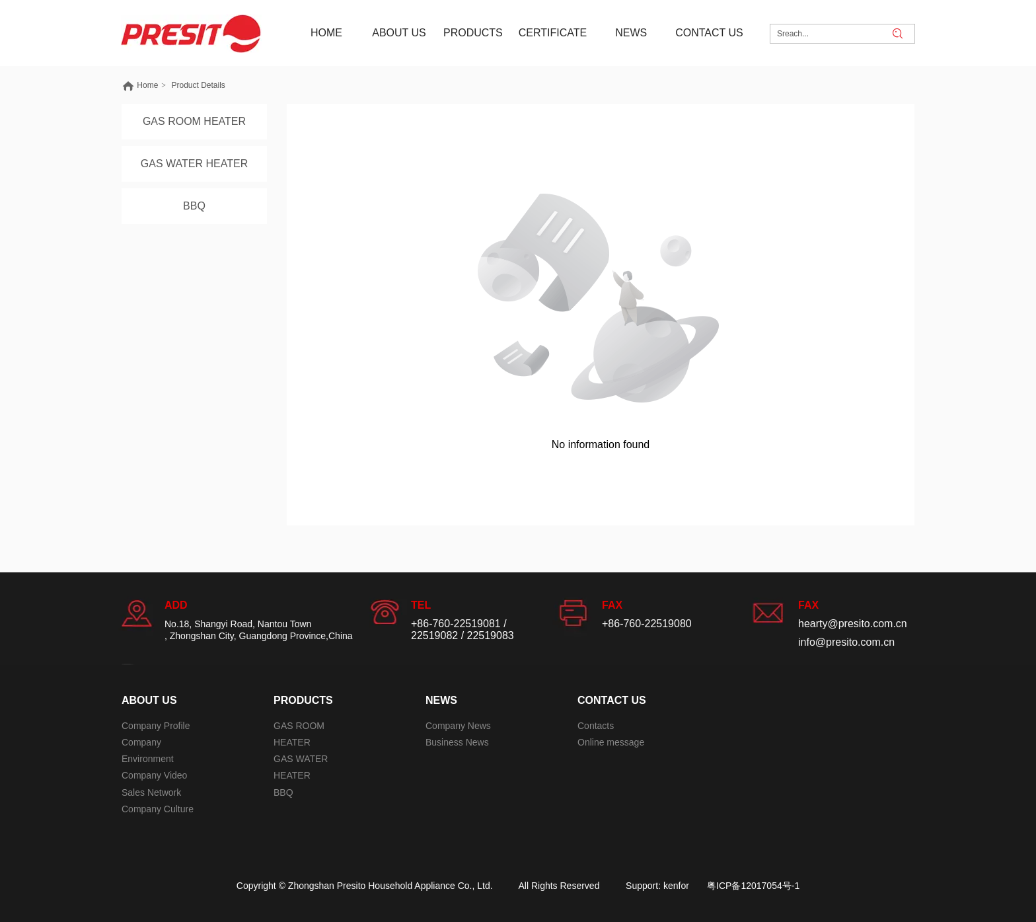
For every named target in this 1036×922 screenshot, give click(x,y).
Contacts (595, 725)
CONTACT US (611, 700)
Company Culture (158, 809)
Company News (458, 725)
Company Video (154, 775)
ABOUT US (149, 700)
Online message (610, 742)
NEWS (441, 700)
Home (147, 85)
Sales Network (151, 792)
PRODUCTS (303, 700)
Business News (457, 742)
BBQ (283, 792)
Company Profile (156, 725)
